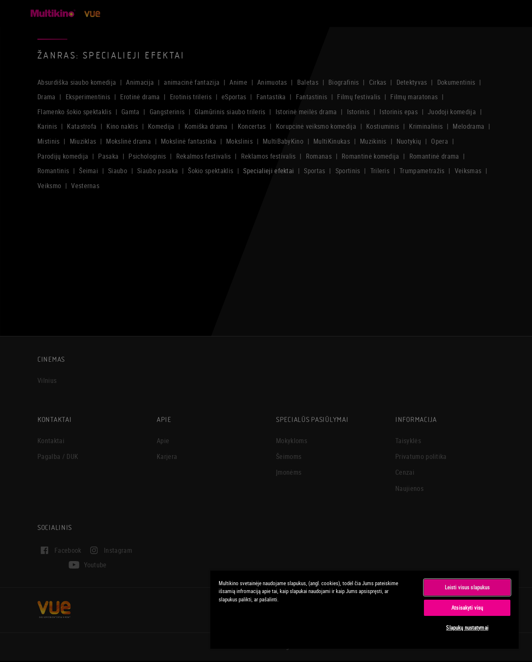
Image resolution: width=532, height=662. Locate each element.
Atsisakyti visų (467, 607)
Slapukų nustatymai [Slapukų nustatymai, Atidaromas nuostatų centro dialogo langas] (467, 627)
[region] (364, 609)
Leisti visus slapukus (467, 587)
